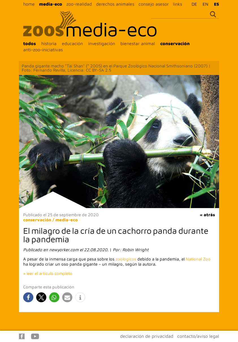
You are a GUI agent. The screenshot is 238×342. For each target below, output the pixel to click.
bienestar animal (137, 43)
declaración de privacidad (146, 336)
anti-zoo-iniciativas (43, 49)
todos (29, 43)
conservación (175, 43)
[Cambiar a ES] (215, 4)
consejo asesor (154, 3)
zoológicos (126, 259)
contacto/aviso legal (198, 336)
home (29, 3)
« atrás (207, 214)
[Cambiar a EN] (204, 4)
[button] (28, 297)
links (177, 3)
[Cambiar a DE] (193, 4)
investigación (101, 43)
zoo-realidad (79, 3)
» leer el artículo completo (47, 273)
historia (49, 43)
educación (72, 43)
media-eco (50, 3)
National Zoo (198, 259)
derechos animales (115, 3)
